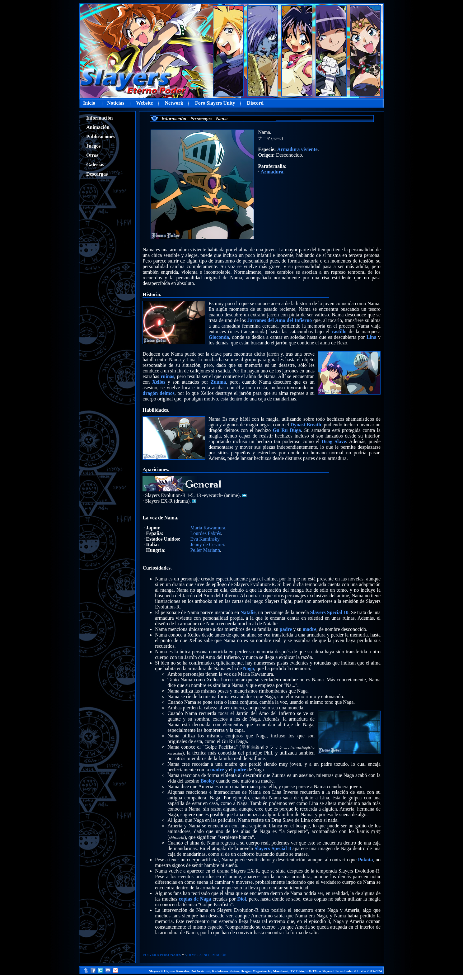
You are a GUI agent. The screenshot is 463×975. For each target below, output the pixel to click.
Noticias (115, 103)
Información (99, 118)
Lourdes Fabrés (205, 533)
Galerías (95, 164)
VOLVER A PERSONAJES (162, 955)
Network (174, 103)
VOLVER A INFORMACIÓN (206, 955)
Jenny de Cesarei (207, 544)
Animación (98, 127)
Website (144, 103)
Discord (255, 103)
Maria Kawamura (207, 527)
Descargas (97, 174)
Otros (92, 155)
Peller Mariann (205, 550)
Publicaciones (100, 136)
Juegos (93, 146)
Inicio (89, 103)
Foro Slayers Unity (215, 103)
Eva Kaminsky (204, 539)
